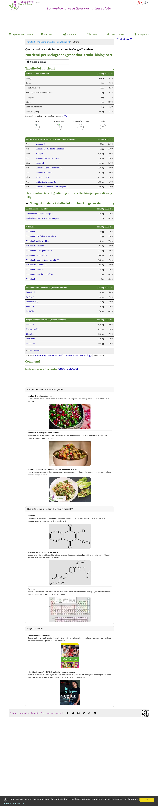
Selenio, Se (30, 343)
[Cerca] (83, 3)
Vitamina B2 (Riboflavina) (36, 265)
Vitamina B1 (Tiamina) (45, 172)
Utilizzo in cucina (35, 350)
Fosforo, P (30, 297)
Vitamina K (40, 144)
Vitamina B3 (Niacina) (35, 270)
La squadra (23, 713)
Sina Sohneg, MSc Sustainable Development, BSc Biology (62, 355)
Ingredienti (31, 42)
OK (147, 800)
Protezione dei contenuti (52, 713)
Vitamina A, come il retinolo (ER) (39, 274)
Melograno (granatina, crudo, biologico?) (53, 42)
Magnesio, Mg (32, 302)
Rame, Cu (39, 153)
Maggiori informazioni (14, 803)
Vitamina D (30, 279)
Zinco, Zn (30, 334)
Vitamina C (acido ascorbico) (47, 158)
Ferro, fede (30, 339)
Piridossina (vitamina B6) (46, 182)
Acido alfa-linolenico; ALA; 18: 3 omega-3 (42, 218)
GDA (65, 116)
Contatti (35, 713)
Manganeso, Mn (42, 177)
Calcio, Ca (30, 306)
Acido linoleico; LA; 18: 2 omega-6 (39, 214)
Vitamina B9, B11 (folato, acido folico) (50, 149)
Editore (13, 713)
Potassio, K (40, 163)
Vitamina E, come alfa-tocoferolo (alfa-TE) (52, 187)
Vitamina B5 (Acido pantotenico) (49, 168)
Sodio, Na (30, 311)
